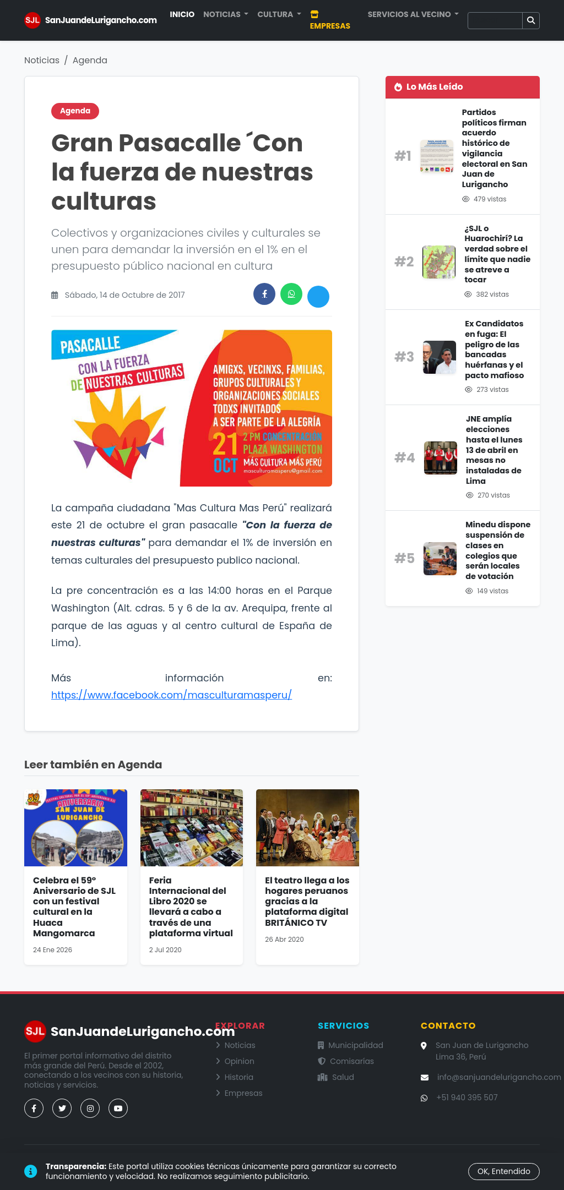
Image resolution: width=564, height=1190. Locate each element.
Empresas (330, 20)
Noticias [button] (222, 14)
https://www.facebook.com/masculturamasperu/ (171, 695)
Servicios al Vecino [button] (410, 14)
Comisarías (346, 1061)
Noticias (41, 60)
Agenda (90, 60)
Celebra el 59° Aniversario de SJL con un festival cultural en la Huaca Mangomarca (74, 907)
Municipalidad (350, 1045)
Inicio (182, 14)
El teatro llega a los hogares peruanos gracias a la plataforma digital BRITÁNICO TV (307, 901)
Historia (234, 1077)
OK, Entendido (504, 1171)
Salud (336, 1077)
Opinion (234, 1061)
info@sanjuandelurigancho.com (499, 1077)
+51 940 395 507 (467, 1097)
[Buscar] (495, 20)
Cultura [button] (276, 14)
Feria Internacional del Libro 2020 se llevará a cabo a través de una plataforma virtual (191, 907)
